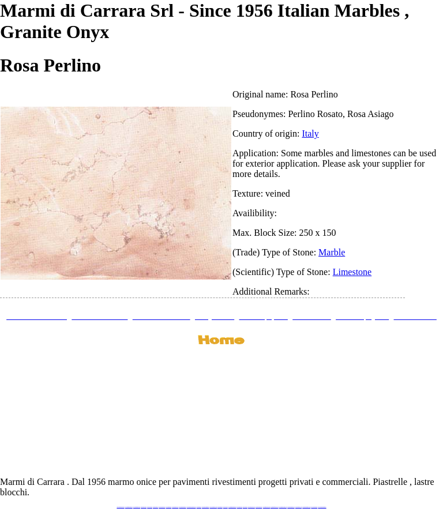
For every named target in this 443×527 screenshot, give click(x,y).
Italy (310, 133)
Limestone (352, 272)
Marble (331, 252)
